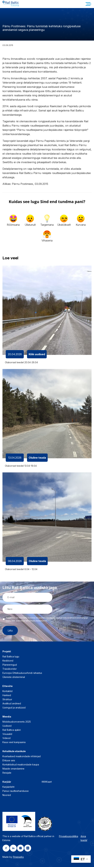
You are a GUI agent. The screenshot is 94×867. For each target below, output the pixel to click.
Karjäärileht (8, 786)
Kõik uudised (37, 354)
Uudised (6, 725)
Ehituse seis (8, 760)
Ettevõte (7, 686)
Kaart (49, 781)
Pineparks (18, 857)
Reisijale (6, 772)
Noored (6, 795)
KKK (44, 781)
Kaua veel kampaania (14, 742)
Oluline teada (37, 457)
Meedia (6, 716)
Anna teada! (84, 838)
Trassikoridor (9, 668)
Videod (6, 738)
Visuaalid (7, 734)
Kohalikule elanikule (14, 751)
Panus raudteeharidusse (15, 791)
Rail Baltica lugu (10, 656)
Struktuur (7, 699)
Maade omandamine (13, 768)
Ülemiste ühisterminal (13, 677)
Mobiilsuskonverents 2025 (16, 721)
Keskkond (7, 660)
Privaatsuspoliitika (68, 836)
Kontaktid (7, 691)
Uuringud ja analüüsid (14, 707)
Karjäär (6, 781)
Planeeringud (9, 664)
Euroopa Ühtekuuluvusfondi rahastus (22, 673)
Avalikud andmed (11, 703)
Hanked (6, 695)
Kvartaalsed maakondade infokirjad (21, 756)
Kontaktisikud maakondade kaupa (20, 764)
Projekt (6, 651)
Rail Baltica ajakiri (11, 729)
